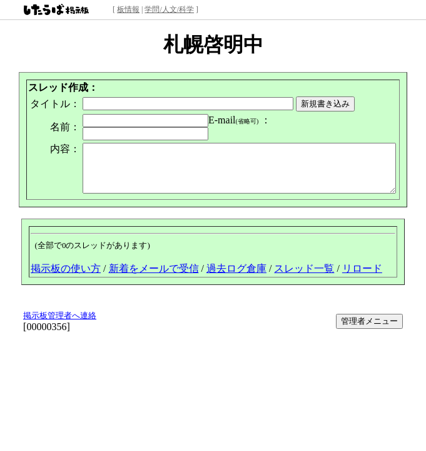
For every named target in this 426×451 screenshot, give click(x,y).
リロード (362, 264)
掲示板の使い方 (66, 264)
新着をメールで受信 (154, 264)
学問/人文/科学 (169, 9)
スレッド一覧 (304, 264)
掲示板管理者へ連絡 (59, 311)
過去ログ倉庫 (236, 264)
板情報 (128, 9)
